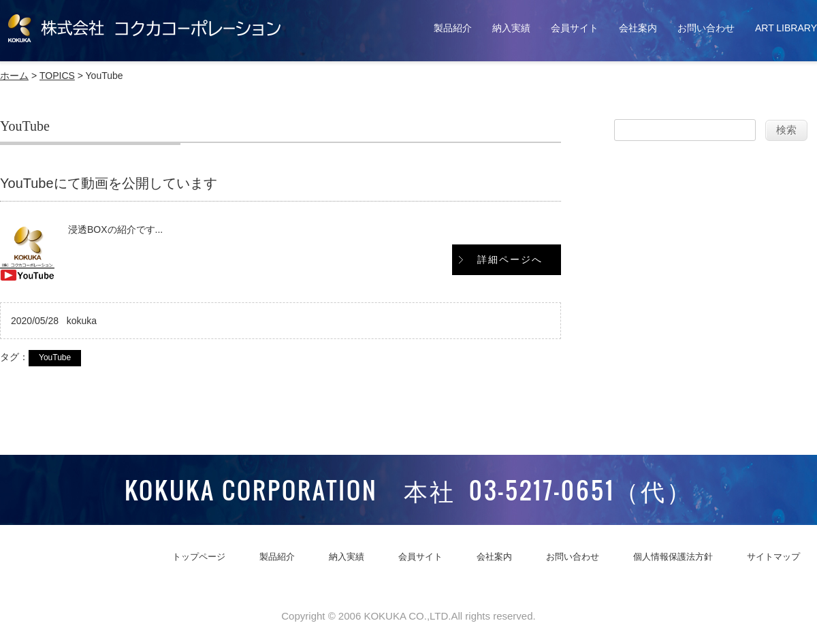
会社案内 (638, 27)
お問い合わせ (706, 27)
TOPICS (57, 75)
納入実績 (511, 27)
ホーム (14, 75)
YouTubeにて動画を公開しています (108, 183)
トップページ (198, 557)
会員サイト (574, 27)
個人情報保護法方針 (673, 557)
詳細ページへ (510, 259)
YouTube (55, 357)
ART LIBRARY (786, 27)
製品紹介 (453, 27)
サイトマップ (773, 557)
